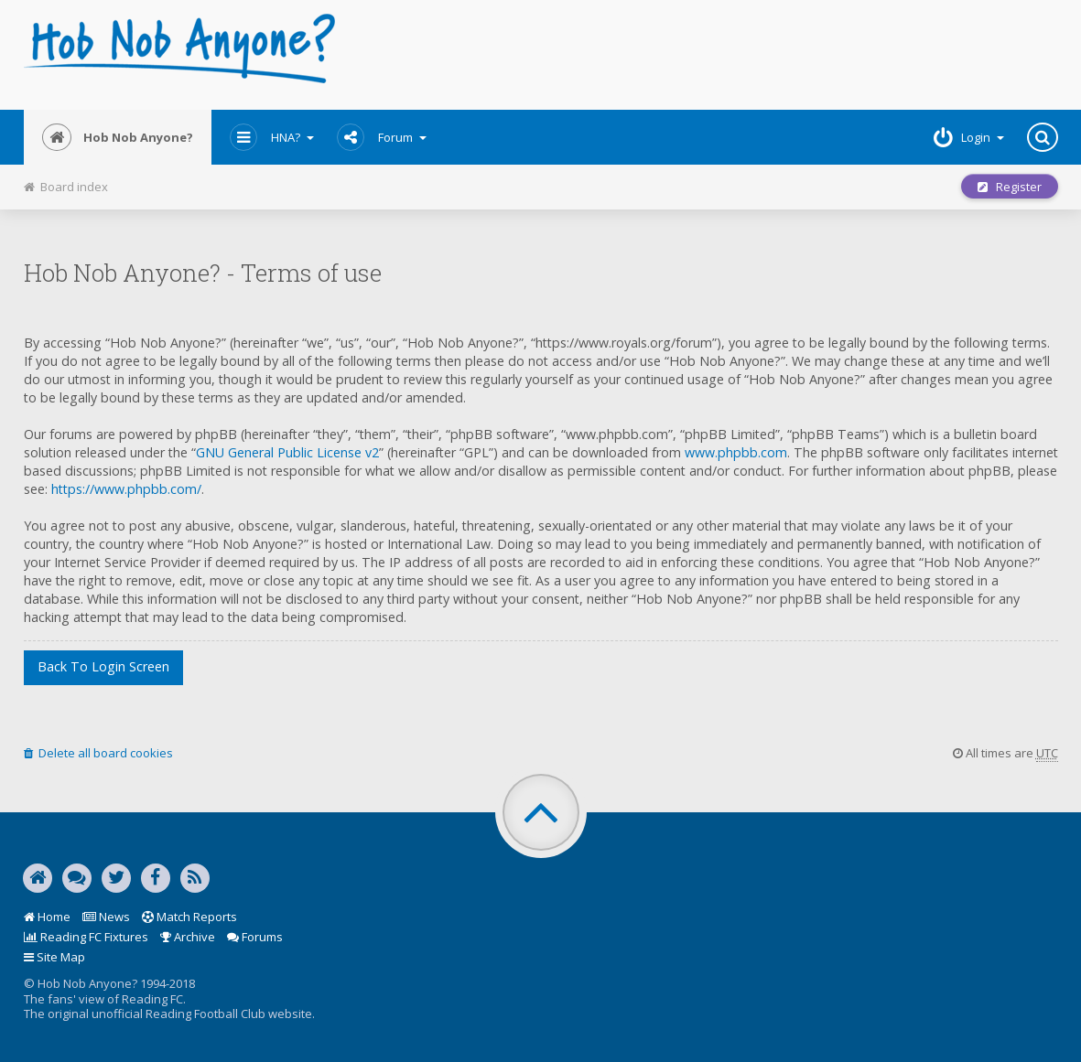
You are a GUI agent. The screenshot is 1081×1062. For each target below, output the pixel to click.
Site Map (54, 957)
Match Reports (189, 916)
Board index (66, 186)
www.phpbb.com (736, 452)
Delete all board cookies (98, 753)
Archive (187, 936)
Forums (255, 936)
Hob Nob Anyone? (117, 137)
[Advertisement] (716, 55)
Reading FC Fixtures (86, 936)
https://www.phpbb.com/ (126, 489)
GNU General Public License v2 (287, 452)
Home (47, 916)
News (106, 916)
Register (1010, 186)
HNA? (272, 137)
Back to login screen (103, 666)
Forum (382, 137)
